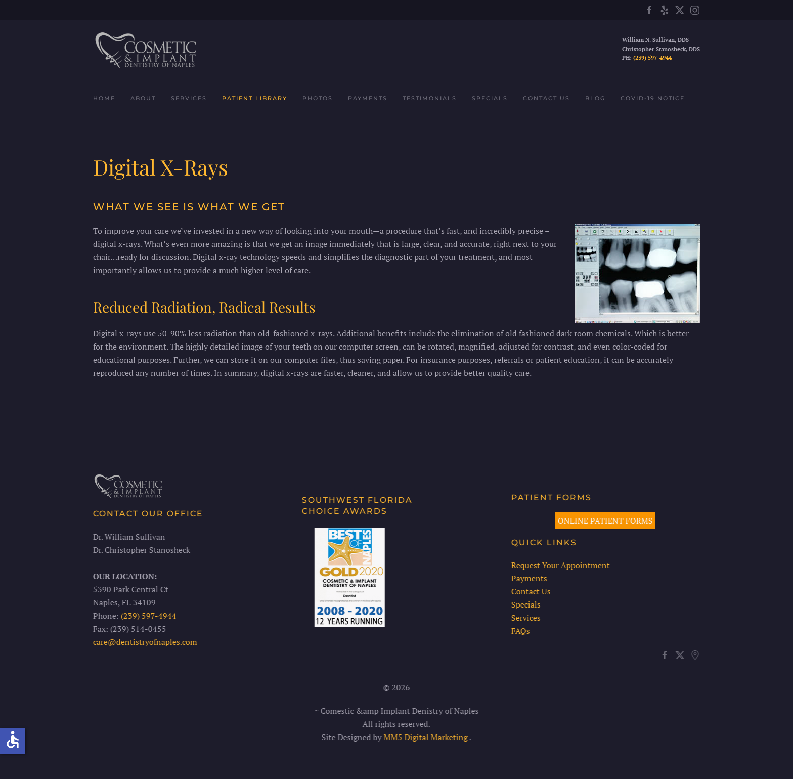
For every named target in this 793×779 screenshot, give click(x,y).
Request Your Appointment (559, 565)
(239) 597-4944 (652, 57)
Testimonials (430, 98)
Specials (490, 98)
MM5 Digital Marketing (425, 737)
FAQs (519, 630)
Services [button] (189, 98)
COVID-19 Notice (653, 98)
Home (104, 98)
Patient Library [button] (254, 98)
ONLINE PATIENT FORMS (604, 520)
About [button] (143, 98)
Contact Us (546, 98)
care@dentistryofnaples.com (144, 641)
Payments (367, 98)
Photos (317, 98)
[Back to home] (144, 49)
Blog (595, 98)
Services (524, 617)
